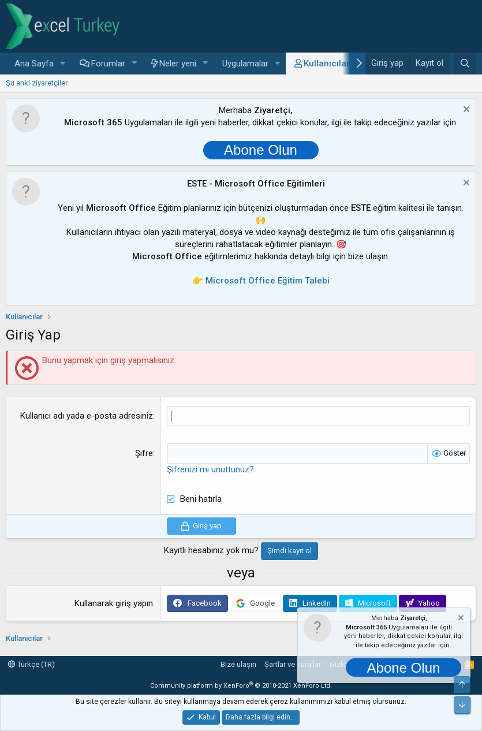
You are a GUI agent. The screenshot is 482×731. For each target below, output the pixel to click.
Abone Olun (260, 150)
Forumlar (108, 63)
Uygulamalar (245, 63)
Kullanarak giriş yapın (113, 603)
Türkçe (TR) (31, 664)
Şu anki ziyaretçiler (37, 83)
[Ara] (465, 63)
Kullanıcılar (327, 63)
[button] (63, 63)
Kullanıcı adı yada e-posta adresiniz (86, 416)
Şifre (144, 453)
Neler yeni (177, 63)
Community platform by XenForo (241, 685)
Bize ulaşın (238, 664)
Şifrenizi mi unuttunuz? (210, 469)
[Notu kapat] (465, 111)
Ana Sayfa (34, 63)
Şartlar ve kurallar (292, 664)
